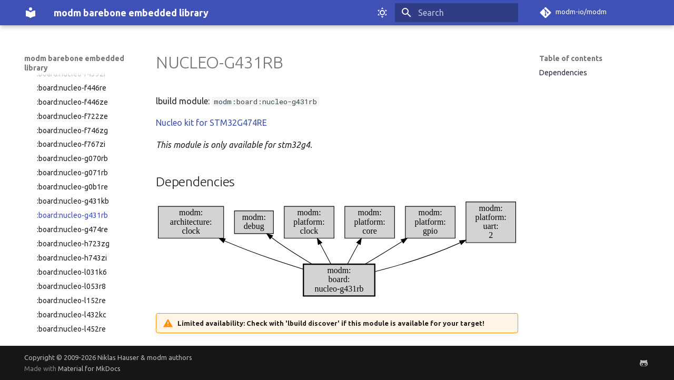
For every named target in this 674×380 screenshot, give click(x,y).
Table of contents (570, 58)
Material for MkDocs (89, 368)
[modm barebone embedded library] (30, 12)
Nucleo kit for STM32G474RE (211, 122)
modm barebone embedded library (74, 63)
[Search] (456, 12)
